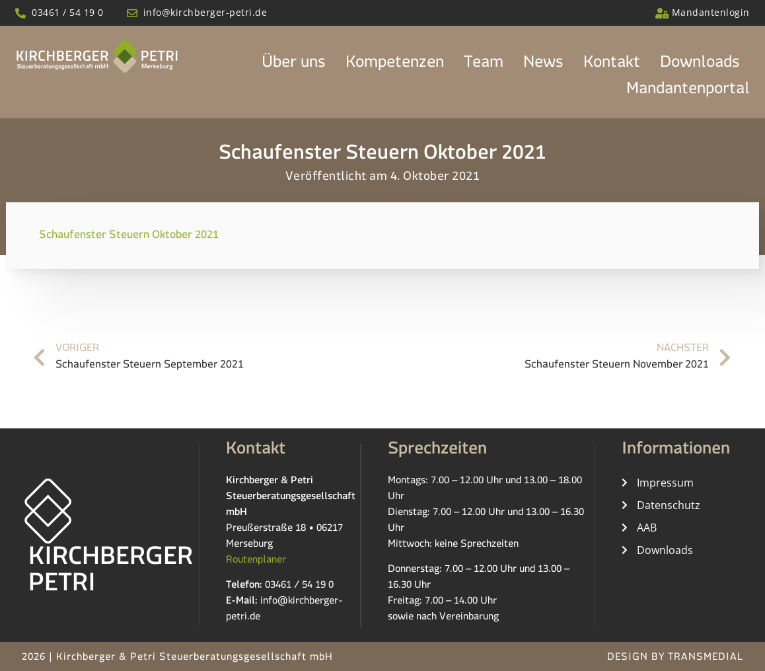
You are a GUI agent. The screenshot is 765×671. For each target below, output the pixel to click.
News (543, 65)
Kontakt (611, 65)
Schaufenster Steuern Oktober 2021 (129, 237)
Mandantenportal (688, 92)
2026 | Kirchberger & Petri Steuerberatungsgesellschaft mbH (177, 659)
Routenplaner (256, 561)
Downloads (700, 65)
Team (483, 65)
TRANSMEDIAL (705, 659)
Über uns (294, 65)
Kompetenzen (395, 65)
